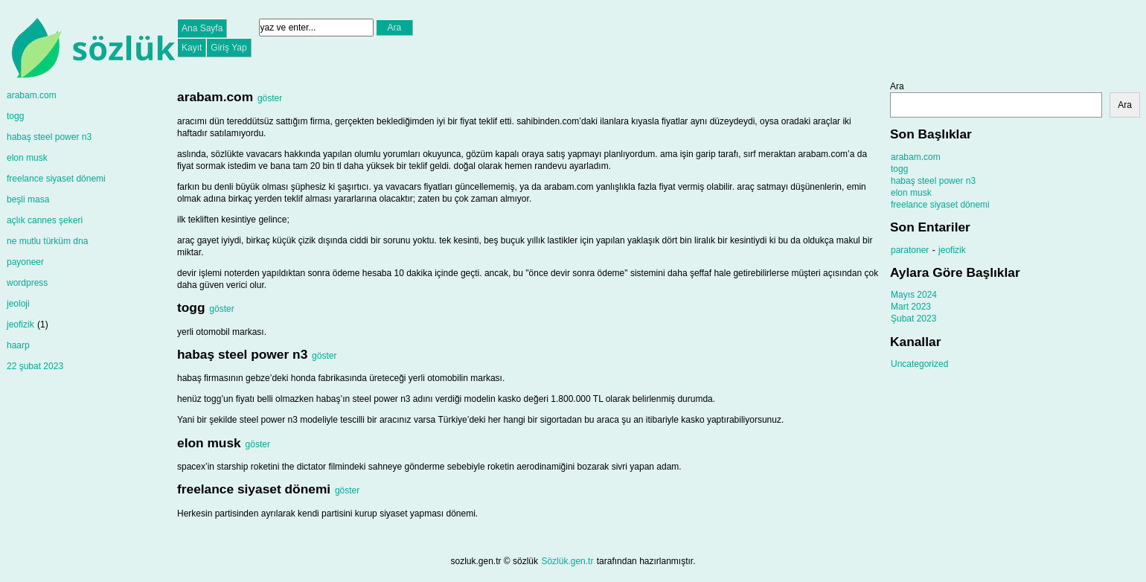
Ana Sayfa (202, 28)
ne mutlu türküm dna (47, 241)
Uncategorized (919, 364)
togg (15, 116)
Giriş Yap (228, 47)
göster (269, 98)
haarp (18, 345)
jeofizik (20, 324)
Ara (897, 86)
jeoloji (18, 303)
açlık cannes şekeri (45, 220)
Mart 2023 (911, 306)
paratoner (910, 250)
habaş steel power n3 (49, 137)
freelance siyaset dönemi (56, 178)
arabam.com (32, 95)
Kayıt (192, 47)
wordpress (27, 283)
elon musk (27, 158)
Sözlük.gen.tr (567, 561)
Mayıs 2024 (914, 295)
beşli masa (28, 199)
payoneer (25, 262)
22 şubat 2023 (35, 366)
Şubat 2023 (913, 318)
